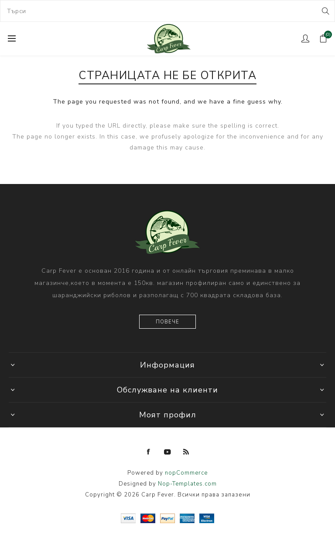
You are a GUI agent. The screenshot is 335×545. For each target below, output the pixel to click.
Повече (167, 322)
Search (324, 11)
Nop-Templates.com (187, 484)
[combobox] (167, 11)
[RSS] (186, 452)
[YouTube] (167, 452)
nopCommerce (186, 473)
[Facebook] (149, 452)
